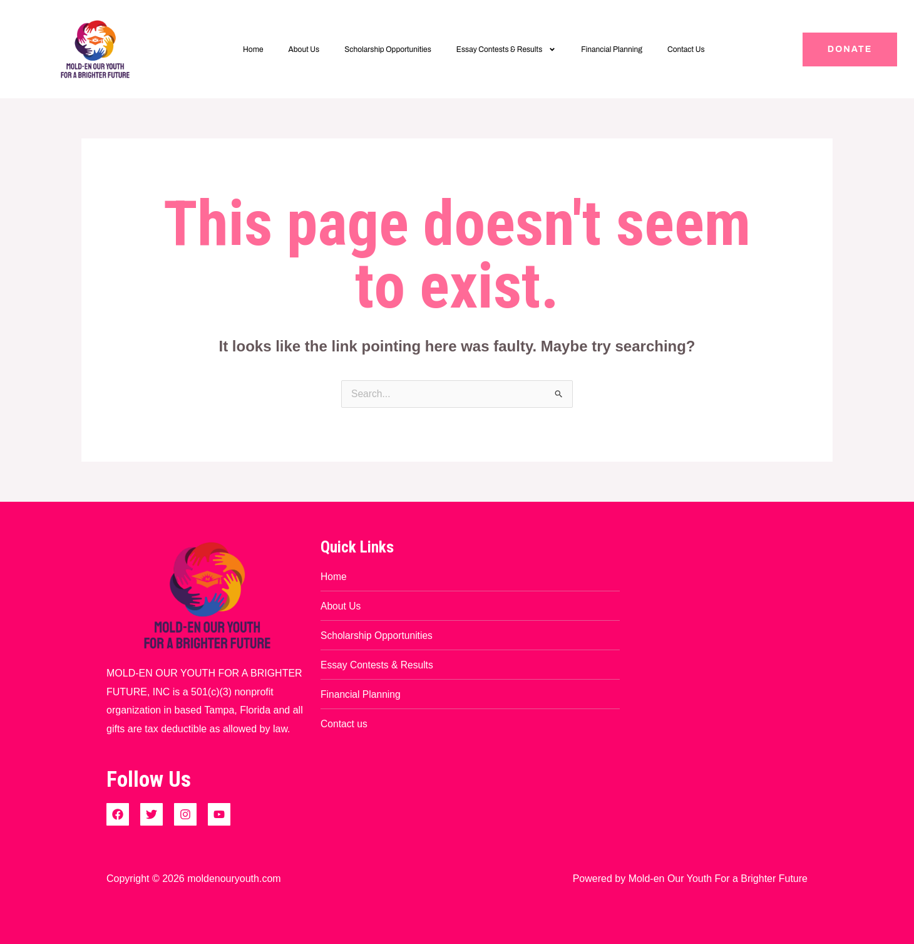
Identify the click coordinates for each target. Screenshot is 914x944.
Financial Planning (611, 49)
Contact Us (686, 49)
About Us (304, 49)
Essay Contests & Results (506, 49)
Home (253, 49)
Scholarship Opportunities (387, 49)
